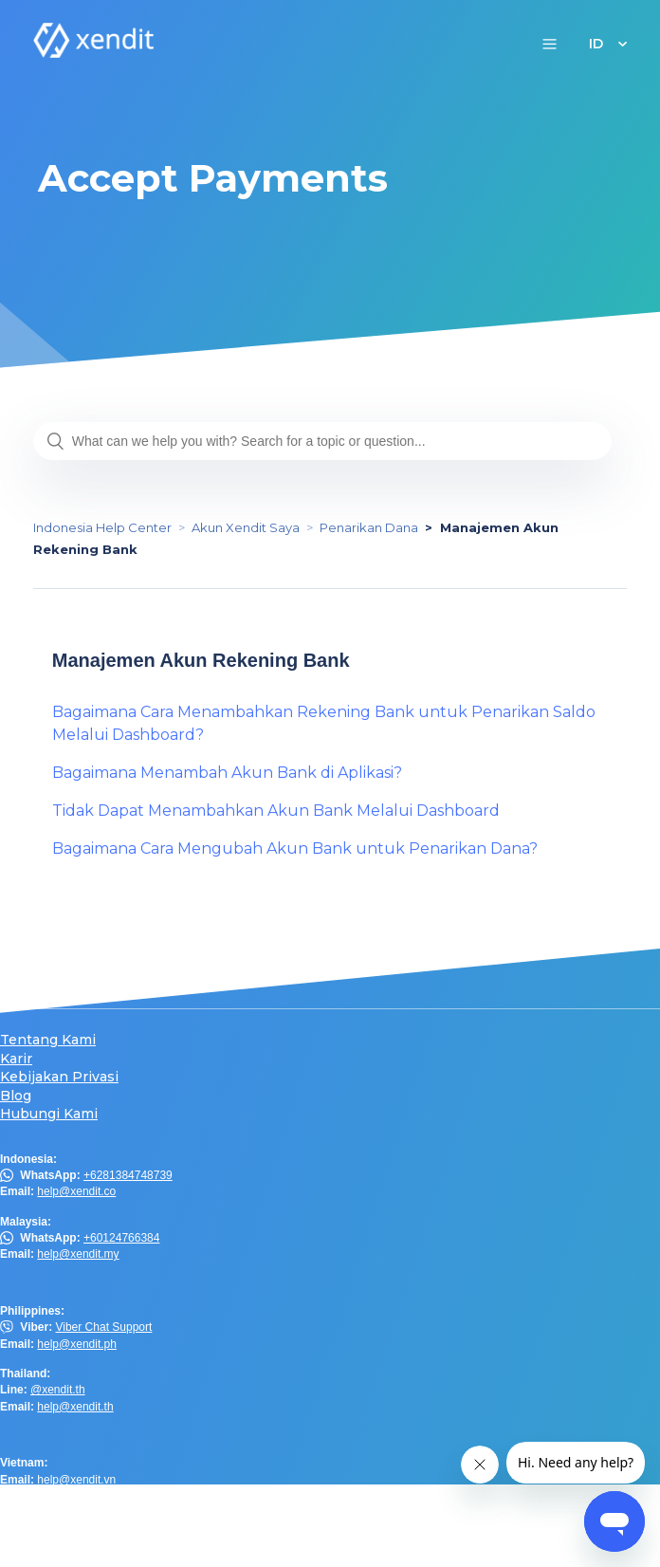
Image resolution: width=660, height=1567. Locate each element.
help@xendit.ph (77, 1344)
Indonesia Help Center (102, 527)
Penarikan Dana (369, 527)
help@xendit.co (76, 1191)
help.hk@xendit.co (84, 1525)
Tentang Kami (48, 1040)
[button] (549, 43)
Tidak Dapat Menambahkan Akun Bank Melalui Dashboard (276, 811)
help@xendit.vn (76, 1479)
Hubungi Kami (49, 1114)
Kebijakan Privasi (59, 1077)
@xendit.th (57, 1389)
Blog (15, 1096)
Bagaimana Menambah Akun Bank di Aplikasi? (227, 773)
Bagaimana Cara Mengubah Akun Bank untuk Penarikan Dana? (295, 848)
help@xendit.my (78, 1254)
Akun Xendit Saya (246, 527)
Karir (16, 1059)
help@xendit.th (75, 1406)
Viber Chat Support (103, 1327)
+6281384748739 (128, 1175)
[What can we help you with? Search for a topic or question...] (322, 441)
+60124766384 (121, 1237)
